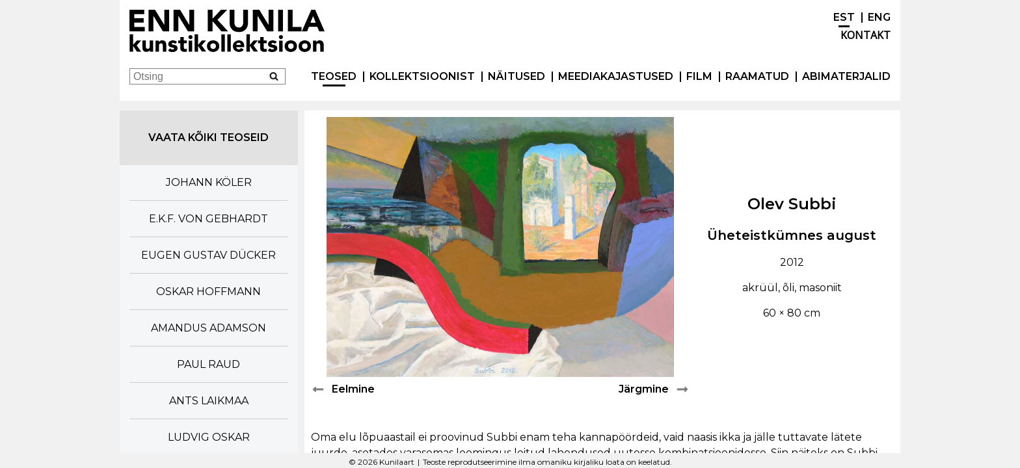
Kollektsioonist (422, 76)
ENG (879, 17)
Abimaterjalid (846, 76)
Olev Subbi (792, 203)
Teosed (333, 76)
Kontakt (865, 35)
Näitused (516, 76)
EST (844, 17)
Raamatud (757, 76)
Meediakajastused (615, 76)
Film (699, 76)
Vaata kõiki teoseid (208, 137)
